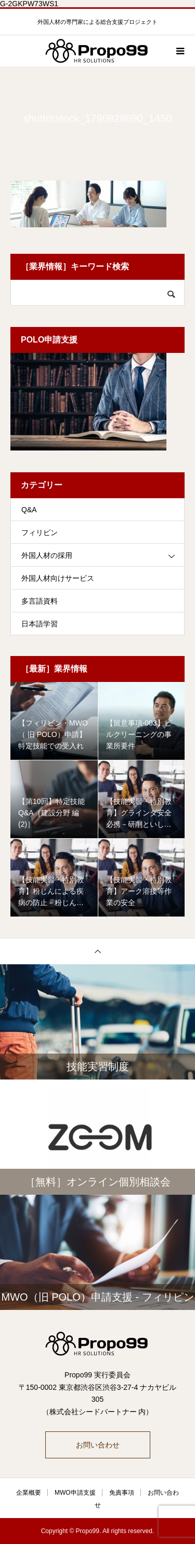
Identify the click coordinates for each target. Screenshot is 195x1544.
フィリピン (39, 532)
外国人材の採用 (46, 555)
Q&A (29, 509)
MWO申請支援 (75, 1492)
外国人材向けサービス (57, 578)
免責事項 (121, 1492)
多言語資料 (39, 601)
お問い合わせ (98, 1445)
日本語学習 (39, 624)
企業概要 (28, 1492)
